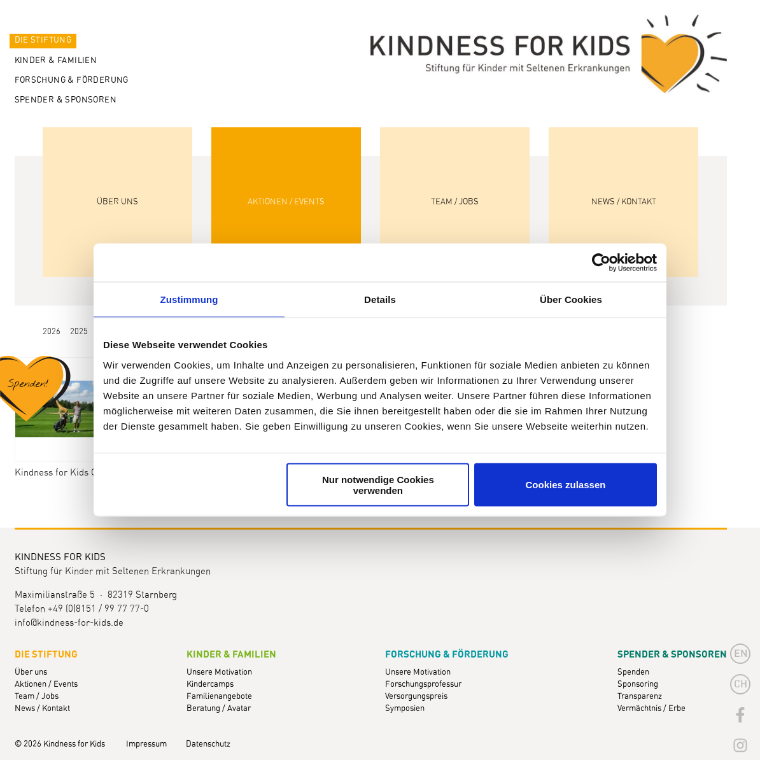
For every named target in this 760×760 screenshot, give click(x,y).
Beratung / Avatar (218, 709)
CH (740, 684)
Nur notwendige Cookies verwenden (378, 484)
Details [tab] (380, 299)
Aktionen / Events (46, 684)
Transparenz (639, 697)
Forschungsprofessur (423, 684)
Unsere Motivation (219, 672)
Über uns (31, 672)
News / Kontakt (42, 709)
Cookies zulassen (566, 484)
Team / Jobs (37, 697)
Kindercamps (210, 684)
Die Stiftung (43, 40)
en (741, 654)
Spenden (633, 672)
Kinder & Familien (56, 61)
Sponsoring (637, 684)
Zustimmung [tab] (189, 299)
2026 (51, 332)
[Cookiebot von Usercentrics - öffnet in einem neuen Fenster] (601, 262)
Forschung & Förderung (72, 80)
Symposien (405, 709)
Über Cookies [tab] (571, 299)
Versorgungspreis (416, 697)
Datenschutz (208, 744)
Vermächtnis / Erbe (651, 709)
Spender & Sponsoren (65, 100)
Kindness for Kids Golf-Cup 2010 (66, 472)
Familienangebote (219, 697)
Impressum (146, 744)
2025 (79, 332)
